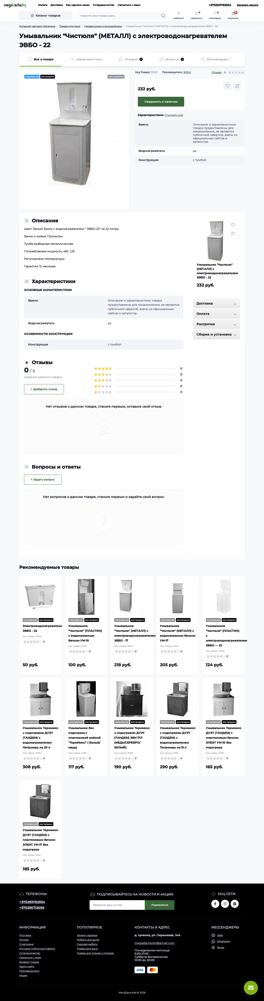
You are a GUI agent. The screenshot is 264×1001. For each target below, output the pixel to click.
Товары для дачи (69, 26)
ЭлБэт (187, 72)
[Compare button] (237, 86)
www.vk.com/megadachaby (234, 903)
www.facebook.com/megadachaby (215, 903)
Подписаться (159, 904)
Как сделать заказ (78, 4)
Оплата (42, 4)
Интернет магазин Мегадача (37, 26)
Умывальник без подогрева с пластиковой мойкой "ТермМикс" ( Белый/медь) (84, 737)
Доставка (57, 4)
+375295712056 (31, 908)
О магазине (26, 944)
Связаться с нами (129, 4)
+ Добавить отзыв (44, 389)
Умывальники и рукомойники (103, 26)
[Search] (163, 15)
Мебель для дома (88, 939)
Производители (29, 970)
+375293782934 (32, 902)
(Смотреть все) (174, 115)
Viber (220, 935)
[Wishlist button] (228, 86)
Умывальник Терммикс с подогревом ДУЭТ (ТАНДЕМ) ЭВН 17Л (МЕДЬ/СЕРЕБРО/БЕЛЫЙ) (132, 737)
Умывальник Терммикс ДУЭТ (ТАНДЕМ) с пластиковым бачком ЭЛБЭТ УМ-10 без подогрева (223, 737)
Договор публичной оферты (37, 948)
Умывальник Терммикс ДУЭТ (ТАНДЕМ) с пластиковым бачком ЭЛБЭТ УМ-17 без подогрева (40, 839)
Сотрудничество (103, 4)
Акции (23, 975)
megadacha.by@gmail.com (154, 943)
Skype (220, 947)
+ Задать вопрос (43, 479)
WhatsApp (223, 941)
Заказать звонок (247, 4)
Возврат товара (29, 962)
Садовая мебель (87, 944)
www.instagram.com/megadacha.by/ (225, 903)
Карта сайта (26, 966)
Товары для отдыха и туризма (95, 953)
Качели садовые (87, 935)
